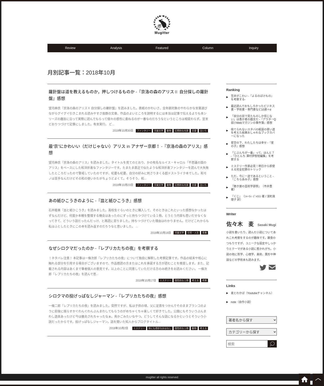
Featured (162, 53)
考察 (204, 285)
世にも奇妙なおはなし (159, 333)
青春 (204, 238)
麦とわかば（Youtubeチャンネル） (252, 298)
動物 (169, 136)
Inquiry (254, 53)
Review (70, 53)
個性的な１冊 (181, 285)
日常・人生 (193, 238)
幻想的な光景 (181, 136)
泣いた (203, 136)
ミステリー (165, 285)
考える (195, 285)
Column (208, 53)
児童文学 (158, 136)
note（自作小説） (242, 307)
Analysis (116, 53)
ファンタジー (144, 136)
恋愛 (194, 136)
